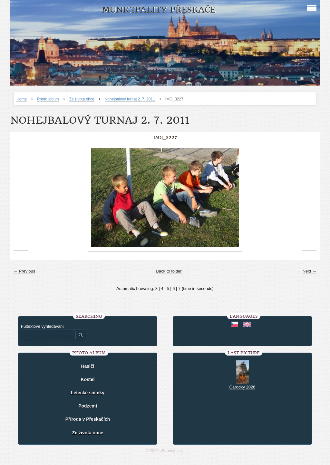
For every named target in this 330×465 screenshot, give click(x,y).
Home (21, 99)
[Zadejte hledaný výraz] (48, 335)
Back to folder (169, 271)
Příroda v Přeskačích (87, 419)
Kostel (88, 379)
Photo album (48, 99)
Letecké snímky (87, 392)
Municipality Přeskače (159, 10)
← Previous (24, 271)
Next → (309, 271)
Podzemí (87, 405)
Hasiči (87, 366)
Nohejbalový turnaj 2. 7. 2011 (130, 99)
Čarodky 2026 (242, 387)
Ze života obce (81, 99)
